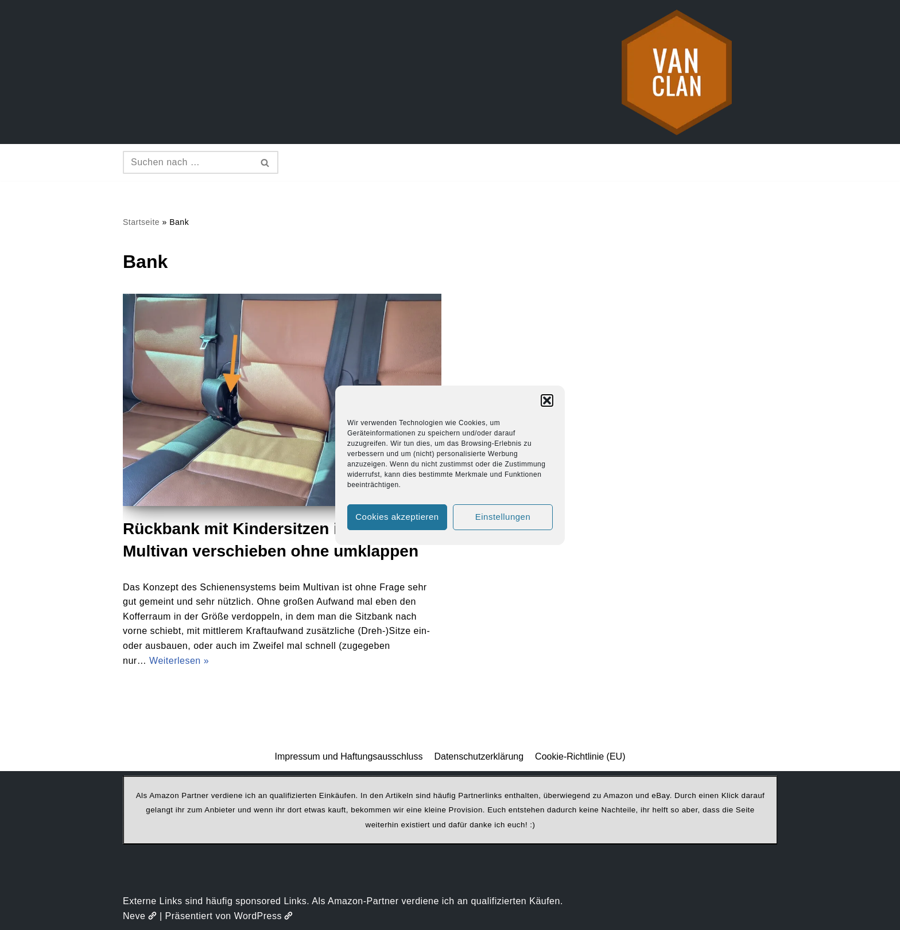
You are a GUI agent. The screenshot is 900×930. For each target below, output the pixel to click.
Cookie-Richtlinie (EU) (580, 756)
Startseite (141, 222)
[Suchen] (188, 162)
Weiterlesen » (179, 661)
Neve (140, 916)
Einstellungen (503, 517)
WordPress (263, 916)
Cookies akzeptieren (397, 517)
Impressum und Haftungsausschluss (349, 756)
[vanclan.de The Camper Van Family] (676, 72)
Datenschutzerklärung (478, 756)
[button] (547, 400)
